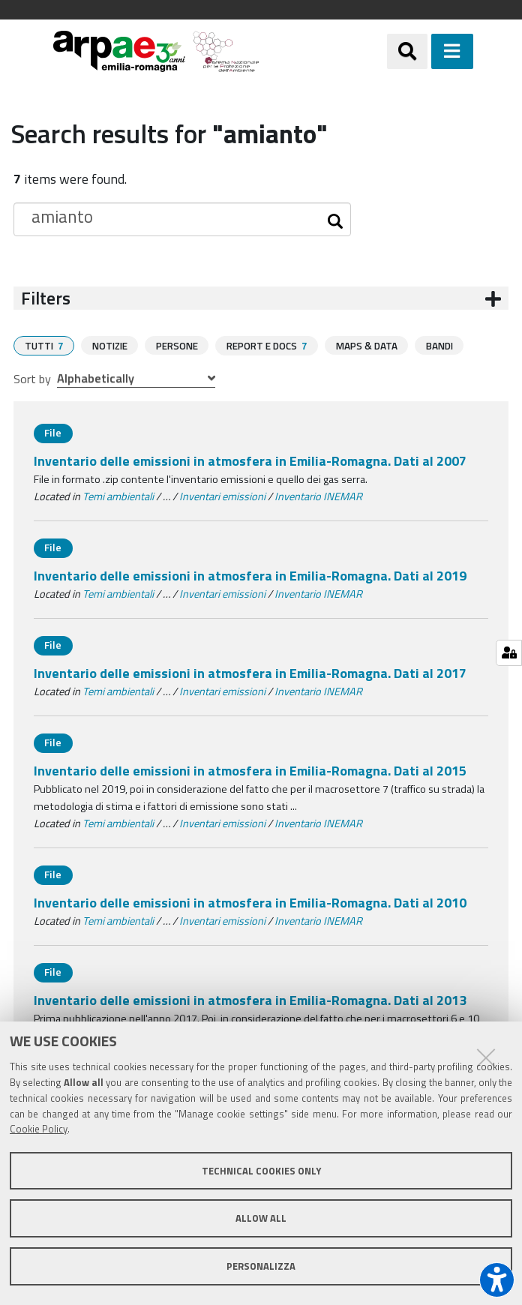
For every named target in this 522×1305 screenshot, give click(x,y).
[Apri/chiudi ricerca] (407, 51)
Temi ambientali (118, 496)
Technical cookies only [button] (261, 1170)
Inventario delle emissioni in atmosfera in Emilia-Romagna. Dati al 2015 (250, 770)
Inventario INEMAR (318, 496)
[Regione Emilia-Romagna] (322, 51)
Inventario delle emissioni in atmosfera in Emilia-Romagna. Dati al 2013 (250, 999)
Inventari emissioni (222, 496)
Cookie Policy (39, 1128)
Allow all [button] (261, 1218)
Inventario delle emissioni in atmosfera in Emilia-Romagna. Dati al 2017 (250, 672)
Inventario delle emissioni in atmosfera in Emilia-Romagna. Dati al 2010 (250, 902)
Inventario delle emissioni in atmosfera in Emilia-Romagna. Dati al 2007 (250, 460)
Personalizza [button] (261, 1266)
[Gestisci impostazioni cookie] (509, 653)
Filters (45, 298)
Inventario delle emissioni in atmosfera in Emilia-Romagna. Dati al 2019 (250, 575)
